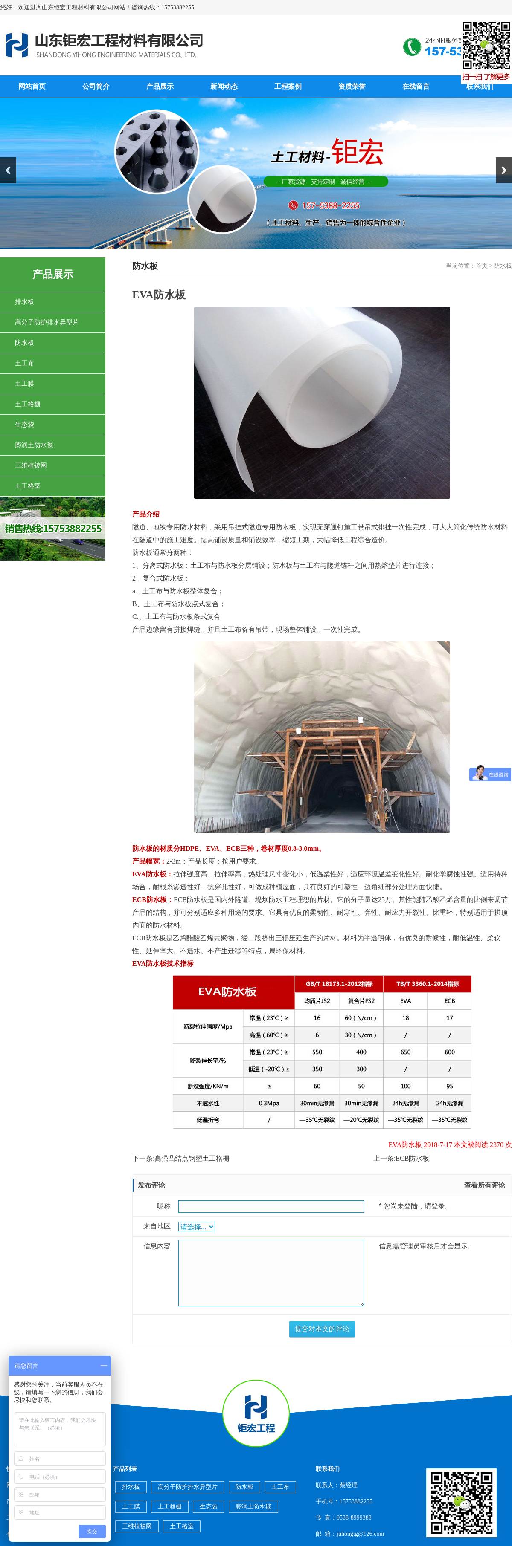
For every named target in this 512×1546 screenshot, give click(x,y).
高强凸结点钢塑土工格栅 (192, 1158)
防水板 (24, 342)
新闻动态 (224, 86)
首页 (482, 266)
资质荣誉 (352, 86)
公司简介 (96, 86)
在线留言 (416, 86)
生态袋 (24, 424)
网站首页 (32, 86)
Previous (8, 170)
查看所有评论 (484, 1185)
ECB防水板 (412, 1158)
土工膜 (24, 383)
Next (504, 170)
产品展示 (160, 86)
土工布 (24, 363)
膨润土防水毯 (34, 445)
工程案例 (288, 86)
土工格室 (28, 486)
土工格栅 (28, 404)
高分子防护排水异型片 (47, 322)
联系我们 (480, 86)
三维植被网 (31, 465)
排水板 (24, 301)
